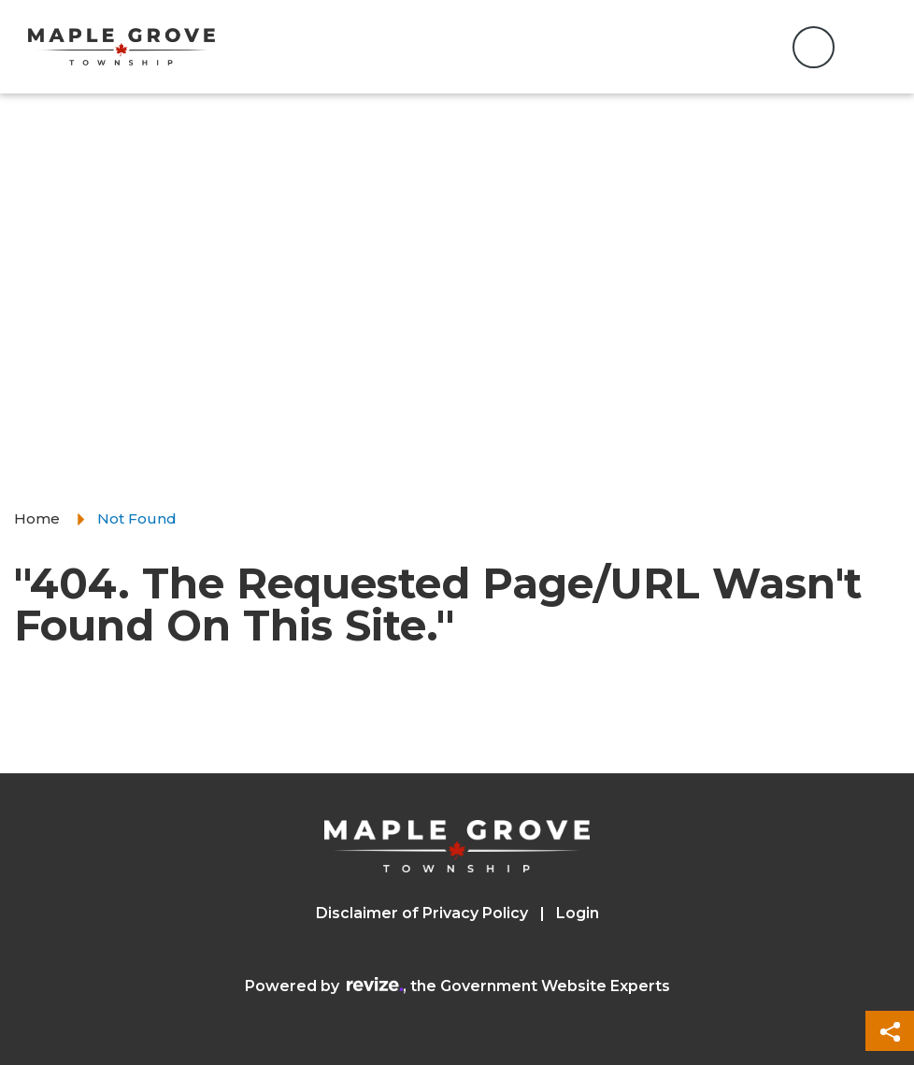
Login (577, 913)
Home (37, 518)
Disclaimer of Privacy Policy (422, 913)
